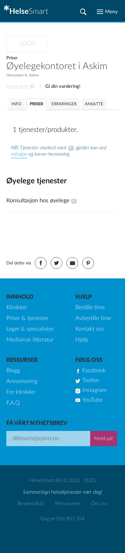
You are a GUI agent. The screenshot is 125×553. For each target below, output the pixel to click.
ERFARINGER (64, 104)
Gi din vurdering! (62, 86)
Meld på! (103, 438)
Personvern (67, 503)
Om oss (99, 503)
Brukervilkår (31, 503)
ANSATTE (94, 104)
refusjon (19, 154)
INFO (16, 104)
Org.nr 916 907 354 (62, 518)
